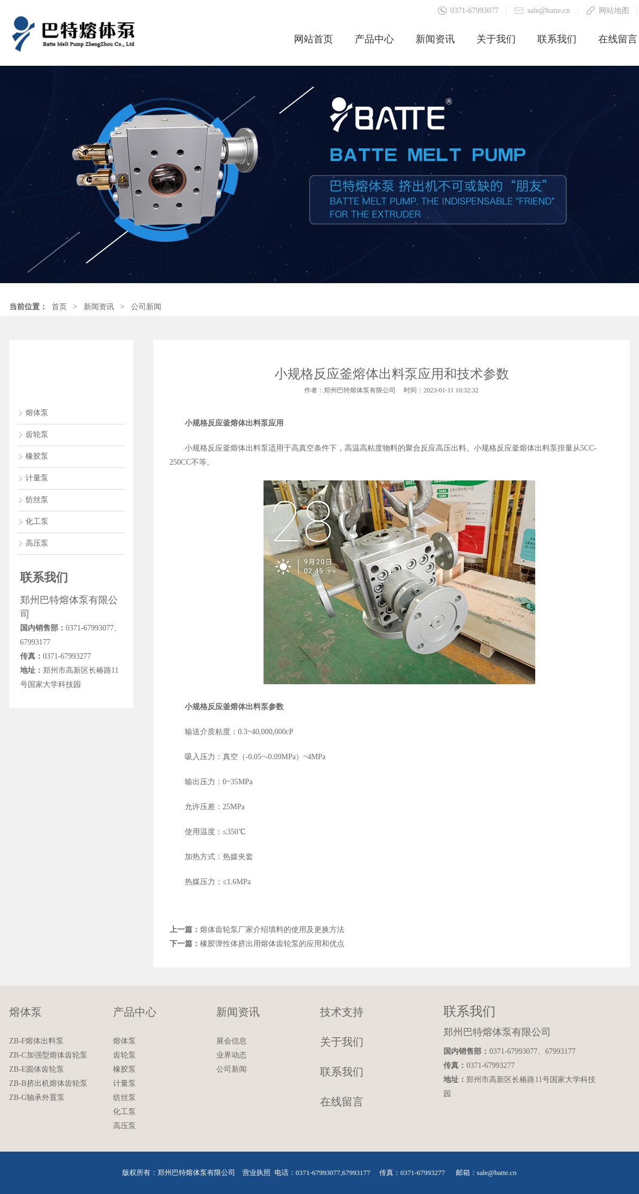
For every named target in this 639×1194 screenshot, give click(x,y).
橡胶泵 (37, 456)
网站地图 (614, 11)
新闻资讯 (435, 39)
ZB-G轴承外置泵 (37, 1097)
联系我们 (557, 39)
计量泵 (37, 478)
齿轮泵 (37, 434)
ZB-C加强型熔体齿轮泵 (48, 1055)
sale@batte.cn (548, 11)
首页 (59, 307)
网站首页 (313, 39)
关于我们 (496, 39)
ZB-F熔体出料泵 (36, 1041)
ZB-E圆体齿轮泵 (36, 1069)
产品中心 (374, 39)
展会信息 (231, 1041)
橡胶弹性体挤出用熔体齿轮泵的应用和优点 (272, 944)
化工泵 (37, 521)
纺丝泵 (37, 500)
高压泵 (37, 543)
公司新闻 (146, 307)
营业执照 (256, 1172)
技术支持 (342, 1012)
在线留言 (617, 39)
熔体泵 (37, 413)
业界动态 (231, 1055)
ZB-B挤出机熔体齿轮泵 (48, 1083)
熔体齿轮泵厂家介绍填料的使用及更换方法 (272, 930)
